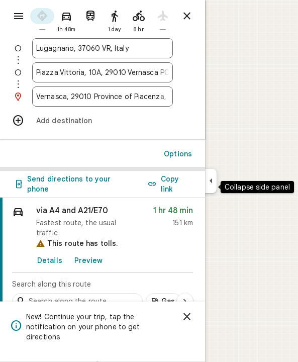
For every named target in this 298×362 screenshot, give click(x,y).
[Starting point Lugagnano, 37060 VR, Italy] (102, 48)
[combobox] (102, 48)
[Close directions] (186, 16)
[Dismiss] (187, 317)
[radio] (42, 19)
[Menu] (18, 16)
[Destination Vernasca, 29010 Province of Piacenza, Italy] (102, 96)
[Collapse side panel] (211, 181)
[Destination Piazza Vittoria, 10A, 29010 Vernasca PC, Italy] (102, 72)
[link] (102, 256)
